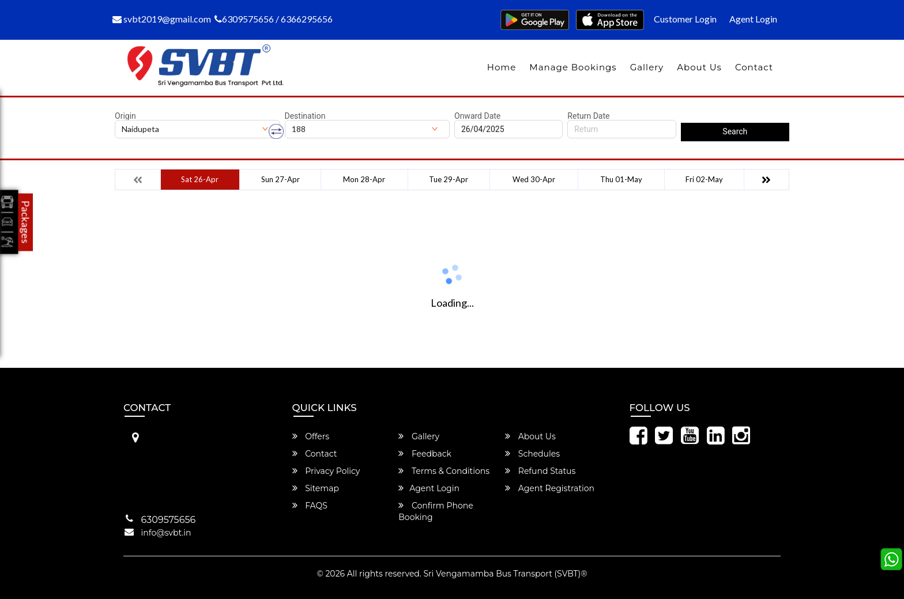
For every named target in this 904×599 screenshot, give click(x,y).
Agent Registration (549, 488)
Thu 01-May (621, 179)
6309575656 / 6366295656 (273, 18)
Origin (125, 116)
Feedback (424, 454)
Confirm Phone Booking (435, 511)
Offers (311, 436)
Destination (305, 116)
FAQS (309, 505)
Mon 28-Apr (364, 179)
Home (502, 67)
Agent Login (753, 18)
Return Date (588, 116)
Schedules (532, 454)
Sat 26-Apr (200, 179)
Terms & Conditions (443, 471)
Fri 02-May (704, 179)
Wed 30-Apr (534, 179)
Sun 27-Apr (280, 179)
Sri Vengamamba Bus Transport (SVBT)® (505, 573)
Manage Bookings (572, 67)
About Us (699, 67)
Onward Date (477, 116)
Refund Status (540, 471)
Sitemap (315, 488)
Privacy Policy (326, 471)
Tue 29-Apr (448, 179)
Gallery (647, 67)
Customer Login (685, 18)
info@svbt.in (166, 533)
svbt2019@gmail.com (161, 18)
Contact (754, 67)
